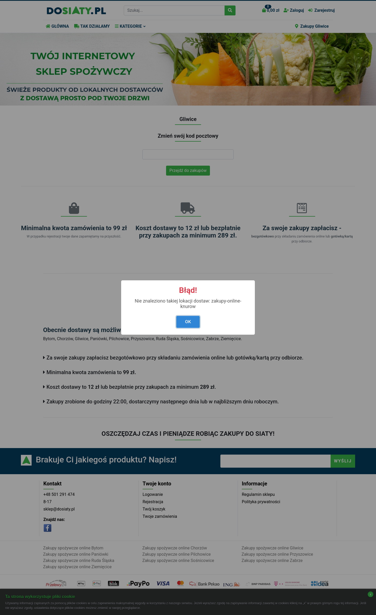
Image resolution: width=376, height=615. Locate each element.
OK (188, 321)
